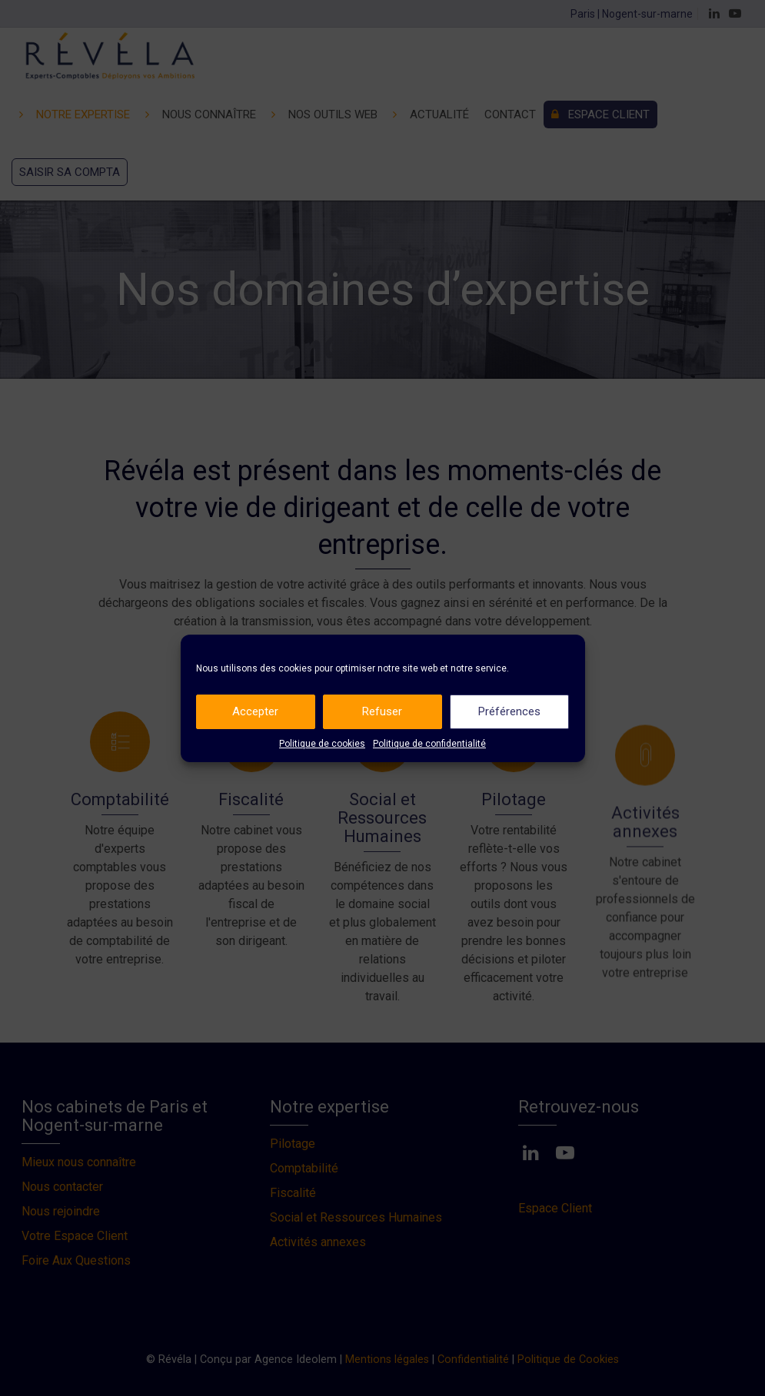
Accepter (255, 711)
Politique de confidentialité (429, 743)
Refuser (382, 711)
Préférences (509, 711)
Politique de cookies (322, 743)
